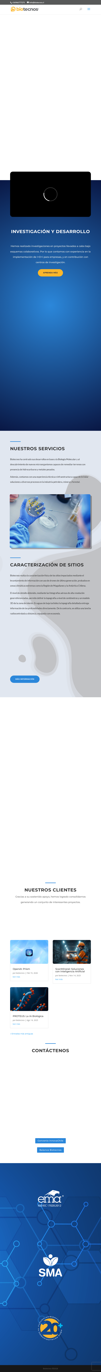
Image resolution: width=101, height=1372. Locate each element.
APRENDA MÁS (50, 273)
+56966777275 (18, 2)
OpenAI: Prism (21, 969)
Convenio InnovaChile (50, 1140)
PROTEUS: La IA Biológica (28, 1016)
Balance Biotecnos (50, 1150)
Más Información (24, 679)
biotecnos (20, 973)
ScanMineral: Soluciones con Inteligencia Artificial (70, 970)
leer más (16, 977)
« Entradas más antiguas (21, 1034)
